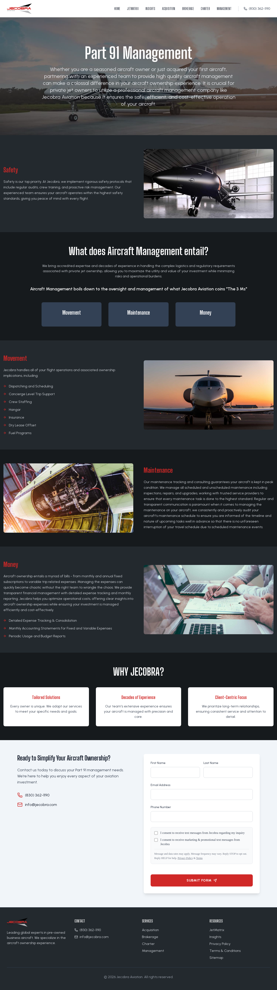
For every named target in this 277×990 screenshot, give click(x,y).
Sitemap (216, 958)
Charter (205, 8)
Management (224, 8)
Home (117, 8)
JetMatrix (132, 8)
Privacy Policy (185, 858)
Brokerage (188, 8)
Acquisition (168, 8)
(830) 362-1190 (257, 8)
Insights (150, 8)
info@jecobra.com (41, 804)
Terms (199, 858)
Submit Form (202, 880)
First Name (158, 763)
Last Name (210, 763)
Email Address (160, 785)
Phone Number (161, 807)
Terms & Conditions (225, 951)
